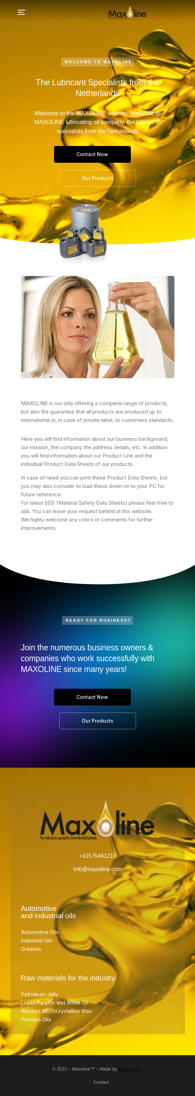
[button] (21, 12)
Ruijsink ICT (130, 1069)
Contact (101, 1082)
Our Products (97, 178)
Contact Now (92, 154)
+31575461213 (97, 856)
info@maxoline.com (97, 869)
